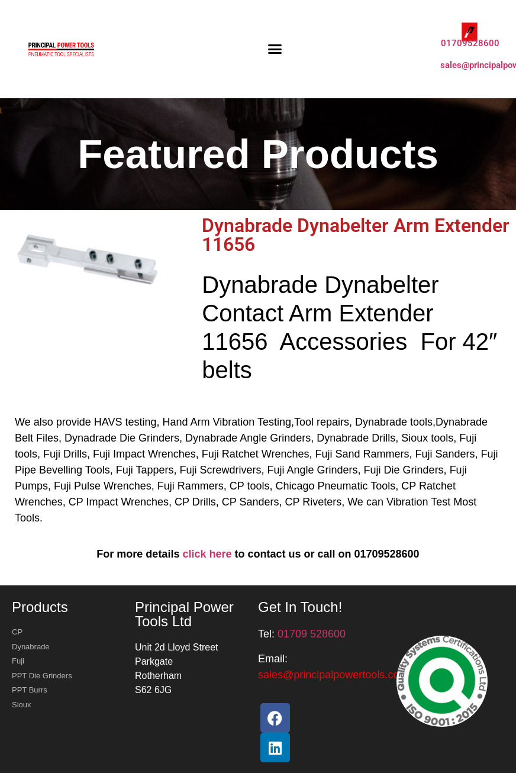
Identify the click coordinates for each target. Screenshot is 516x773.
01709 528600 (312, 634)
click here (206, 554)
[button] (275, 49)
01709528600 (470, 43)
